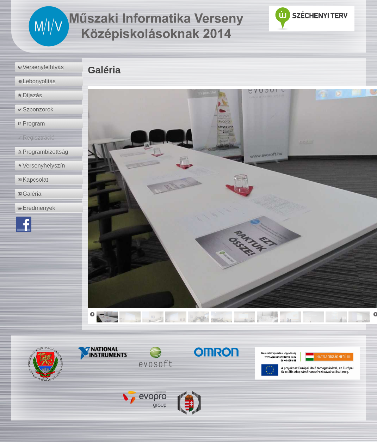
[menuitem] (50, 67)
